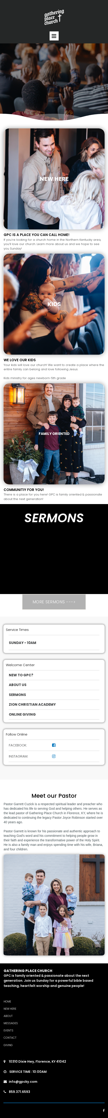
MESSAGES (11, 1023)
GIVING (8, 1045)
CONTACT (10, 1038)
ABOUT (8, 1016)
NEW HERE (10, 1009)
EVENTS (8, 1030)
